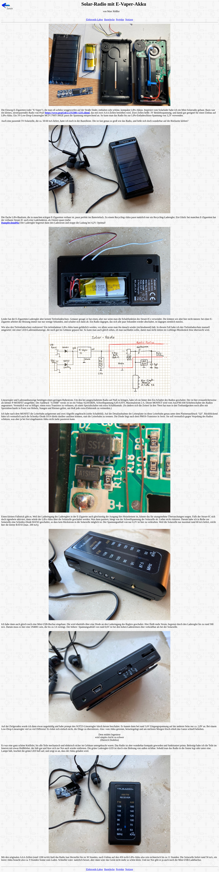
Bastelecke (109, 19)
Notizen (129, 19)
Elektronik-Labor (94, 19)
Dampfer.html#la (10, 222)
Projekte (120, 19)
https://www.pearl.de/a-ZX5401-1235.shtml (67, 112)
